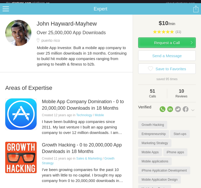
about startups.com (180, 3)
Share (196, 12)
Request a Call (167, 46)
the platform (28, 3)
